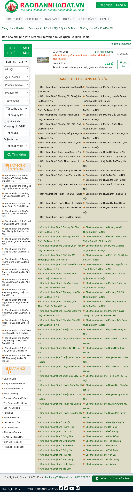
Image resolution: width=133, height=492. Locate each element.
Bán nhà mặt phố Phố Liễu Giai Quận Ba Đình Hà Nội (16, 349)
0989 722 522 (82, 477)
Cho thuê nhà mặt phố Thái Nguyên (102, 441)
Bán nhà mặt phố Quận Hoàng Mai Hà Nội (60, 170)
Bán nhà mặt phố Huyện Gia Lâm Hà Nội (104, 203)
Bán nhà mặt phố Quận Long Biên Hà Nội (59, 152)
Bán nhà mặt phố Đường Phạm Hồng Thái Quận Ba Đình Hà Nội (15, 341)
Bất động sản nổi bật (15, 167)
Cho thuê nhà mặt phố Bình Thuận (56, 464)
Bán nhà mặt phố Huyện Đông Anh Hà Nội (60, 207)
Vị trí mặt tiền (12, 121)
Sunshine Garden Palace (15, 398)
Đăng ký (121, 5)
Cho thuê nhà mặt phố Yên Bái (99, 455)
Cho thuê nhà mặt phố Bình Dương (56, 441)
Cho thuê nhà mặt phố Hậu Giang (55, 459)
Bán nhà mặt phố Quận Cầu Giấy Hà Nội (104, 156)
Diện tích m (12, 139)
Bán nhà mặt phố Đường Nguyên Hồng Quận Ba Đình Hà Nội (16, 282)
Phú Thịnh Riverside (13, 388)
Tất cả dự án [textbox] (12, 100)
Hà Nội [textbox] (9, 69)
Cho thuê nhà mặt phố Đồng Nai (55, 450)
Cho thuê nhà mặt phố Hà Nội (54, 422)
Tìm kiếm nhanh (121, 44)
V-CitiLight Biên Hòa (12, 437)
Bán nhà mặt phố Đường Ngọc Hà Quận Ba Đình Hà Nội (15, 323)
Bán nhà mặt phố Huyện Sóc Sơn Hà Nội (59, 217)
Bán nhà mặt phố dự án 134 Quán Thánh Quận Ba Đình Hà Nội (15, 178)
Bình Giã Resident (11, 442)
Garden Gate (9, 379)
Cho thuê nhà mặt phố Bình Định (55, 445)
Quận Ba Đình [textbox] (12, 77)
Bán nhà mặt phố (38, 28)
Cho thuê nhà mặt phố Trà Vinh (54, 469)
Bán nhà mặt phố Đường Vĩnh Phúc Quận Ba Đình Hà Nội (16, 313)
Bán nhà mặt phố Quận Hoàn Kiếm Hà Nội (60, 184)
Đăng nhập (105, 5)
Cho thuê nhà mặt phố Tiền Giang (101, 459)
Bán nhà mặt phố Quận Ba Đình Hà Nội (104, 175)
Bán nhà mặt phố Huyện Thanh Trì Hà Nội (60, 203)
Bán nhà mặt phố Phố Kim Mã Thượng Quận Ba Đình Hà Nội (16, 358)
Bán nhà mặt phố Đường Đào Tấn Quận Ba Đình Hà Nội (15, 231)
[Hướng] (16, 108)
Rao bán (20, 28)
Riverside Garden (11, 432)
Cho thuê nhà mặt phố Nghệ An (100, 445)
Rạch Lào (7, 413)
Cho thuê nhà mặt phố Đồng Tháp (56, 436)
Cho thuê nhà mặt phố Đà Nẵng (100, 427)
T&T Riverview (10, 427)
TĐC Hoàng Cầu (11, 422)
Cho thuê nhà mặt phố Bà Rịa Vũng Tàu (104, 422)
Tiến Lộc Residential (13, 447)
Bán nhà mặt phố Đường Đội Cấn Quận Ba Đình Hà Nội (15, 214)
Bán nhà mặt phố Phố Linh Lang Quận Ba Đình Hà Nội (16, 205)
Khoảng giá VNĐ (14, 126)
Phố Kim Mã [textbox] (11, 93)
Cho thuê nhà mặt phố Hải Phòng (101, 431)
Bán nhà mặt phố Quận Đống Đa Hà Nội (59, 156)
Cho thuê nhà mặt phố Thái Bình (100, 450)
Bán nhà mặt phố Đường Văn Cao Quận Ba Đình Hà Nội (15, 196)
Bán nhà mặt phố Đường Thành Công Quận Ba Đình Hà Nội (15, 262)
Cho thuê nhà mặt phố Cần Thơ (55, 431)
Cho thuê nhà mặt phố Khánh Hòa (56, 427)
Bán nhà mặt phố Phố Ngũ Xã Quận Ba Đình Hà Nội (16, 222)
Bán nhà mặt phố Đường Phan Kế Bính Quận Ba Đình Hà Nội (16, 272)
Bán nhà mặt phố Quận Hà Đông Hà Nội (104, 152)
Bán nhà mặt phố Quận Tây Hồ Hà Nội (103, 170)
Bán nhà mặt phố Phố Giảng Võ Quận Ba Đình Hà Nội (15, 252)
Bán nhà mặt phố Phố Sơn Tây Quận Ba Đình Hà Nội (16, 331)
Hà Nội (54, 28)
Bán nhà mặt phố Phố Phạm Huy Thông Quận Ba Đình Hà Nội (15, 292)
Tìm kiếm (16, 155)
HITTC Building (10, 393)
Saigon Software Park (13, 383)
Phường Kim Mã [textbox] (14, 85)
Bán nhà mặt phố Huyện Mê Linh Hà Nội (104, 180)
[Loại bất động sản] (16, 62)
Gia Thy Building (11, 408)
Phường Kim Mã (88, 28)
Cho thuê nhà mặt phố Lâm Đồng (101, 436)
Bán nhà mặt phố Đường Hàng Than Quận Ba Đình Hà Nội (16, 241)
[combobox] (16, 69)
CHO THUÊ (11, 50)
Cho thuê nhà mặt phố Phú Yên (54, 455)
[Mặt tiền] (5, 121)
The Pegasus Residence (15, 403)
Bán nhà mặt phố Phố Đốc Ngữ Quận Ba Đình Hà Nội (16, 187)
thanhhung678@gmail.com (59, 477)
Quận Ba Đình (68, 28)
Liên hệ (105, 19)
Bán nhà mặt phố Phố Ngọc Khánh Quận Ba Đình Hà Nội (15, 302)
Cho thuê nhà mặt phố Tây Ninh (100, 464)
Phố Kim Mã (106, 28)
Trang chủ (14, 19)
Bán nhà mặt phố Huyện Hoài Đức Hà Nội (60, 194)
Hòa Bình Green (11, 417)
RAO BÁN (25, 50)
